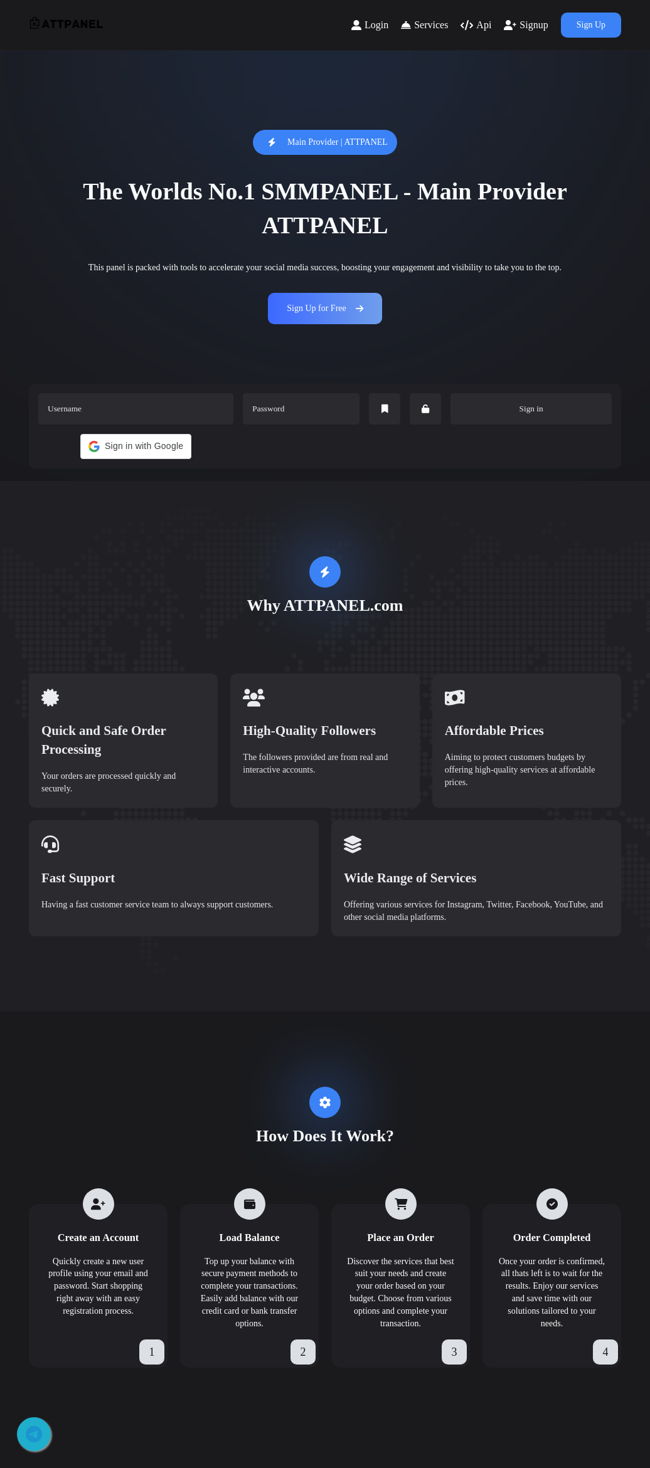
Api (476, 24)
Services (424, 24)
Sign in (531, 408)
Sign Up (591, 24)
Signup (526, 24)
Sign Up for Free (325, 308)
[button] (135, 446)
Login (369, 24)
